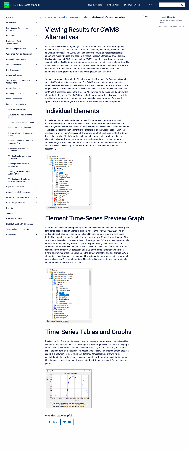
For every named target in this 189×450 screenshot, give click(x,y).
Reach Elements (12, 70)
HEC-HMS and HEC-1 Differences (19, 224)
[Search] (172, 4)
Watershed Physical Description (19, 54)
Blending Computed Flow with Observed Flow (20, 142)
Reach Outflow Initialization (19, 128)
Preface (9, 17)
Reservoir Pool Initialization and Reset (21, 134)
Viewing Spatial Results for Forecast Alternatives (19, 180)
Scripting (10, 213)
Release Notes (12, 235)
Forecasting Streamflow (16, 104)
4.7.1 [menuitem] (151, 5)
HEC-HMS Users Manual (26, 4)
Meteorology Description (16, 88)
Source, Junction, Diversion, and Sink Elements (19, 81)
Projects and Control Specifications (14, 42)
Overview (10, 36)
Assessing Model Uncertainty (18, 192)
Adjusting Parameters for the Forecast (20, 116)
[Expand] (36, 22)
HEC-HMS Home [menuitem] (95, 5)
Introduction (11, 23)
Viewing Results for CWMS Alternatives (19, 172)
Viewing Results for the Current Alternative (21, 157)
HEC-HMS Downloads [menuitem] (132, 5)
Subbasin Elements (14, 65)
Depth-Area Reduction (15, 187)
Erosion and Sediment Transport (19, 197)
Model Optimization (14, 99)
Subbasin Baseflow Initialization (21, 122)
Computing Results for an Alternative (18, 149)
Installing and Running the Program (17, 29)
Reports (9, 208)
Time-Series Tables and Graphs (171, 26)
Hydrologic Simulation (15, 93)
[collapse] (36, 104)
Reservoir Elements (14, 75)
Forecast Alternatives (17, 109)
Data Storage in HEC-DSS (16, 203)
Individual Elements (167, 17)
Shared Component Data (16, 49)
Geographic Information (16, 59)
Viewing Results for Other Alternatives (18, 165)
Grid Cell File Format (14, 219)
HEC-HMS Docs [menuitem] (112, 5)
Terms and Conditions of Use (18, 229)
